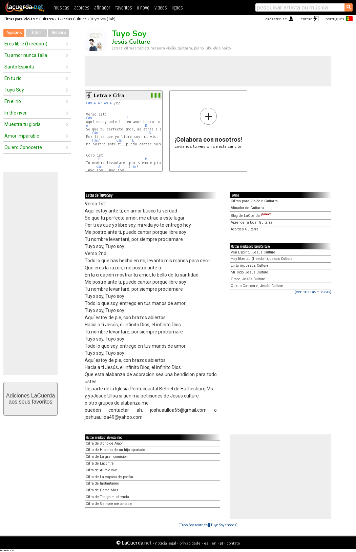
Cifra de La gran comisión (107, 456)
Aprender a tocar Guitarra (251, 222)
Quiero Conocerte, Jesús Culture (257, 286)
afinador (102, 8)
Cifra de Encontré (100, 463)
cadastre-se (276, 18)
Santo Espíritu (19, 66)
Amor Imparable (21, 136)
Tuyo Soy (14, 90)
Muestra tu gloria (22, 124)
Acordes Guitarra (244, 229)
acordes (81, 8)
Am (106, 103)
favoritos (123, 8)
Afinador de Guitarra (247, 208)
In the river (15, 113)
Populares (14, 33)
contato (233, 543)
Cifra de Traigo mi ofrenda (107, 497)
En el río (12, 101)
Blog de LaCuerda (252, 215)
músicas (61, 8)
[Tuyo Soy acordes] (194, 525)
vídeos (160, 8)
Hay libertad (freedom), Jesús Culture (262, 259)
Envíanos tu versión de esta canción (208, 128)
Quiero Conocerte (23, 147)
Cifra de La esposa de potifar (109, 477)
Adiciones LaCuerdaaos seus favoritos (30, 399)
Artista (36, 33)
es (206, 543)
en (214, 543)
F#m (133, 166)
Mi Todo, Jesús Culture (249, 272)
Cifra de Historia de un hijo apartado (115, 450)
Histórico (59, 33)
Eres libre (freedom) (25, 43)
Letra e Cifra (109, 95)
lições (177, 8)
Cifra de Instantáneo (102, 483)
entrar (306, 18)
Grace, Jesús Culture (248, 279)
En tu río (13, 78)
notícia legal (165, 543)
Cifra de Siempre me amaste (109, 504)
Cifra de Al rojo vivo (101, 470)
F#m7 (96, 140)
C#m (89, 103)
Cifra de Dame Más (102, 490)
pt (221, 543)
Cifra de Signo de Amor (104, 443)
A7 (100, 103)
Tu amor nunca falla (25, 55)
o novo (143, 8)
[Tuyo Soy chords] (223, 525)
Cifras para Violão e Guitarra (28, 18)
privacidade (190, 543)
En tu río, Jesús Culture (250, 265)
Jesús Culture (74, 18)
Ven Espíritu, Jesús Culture (253, 252)
